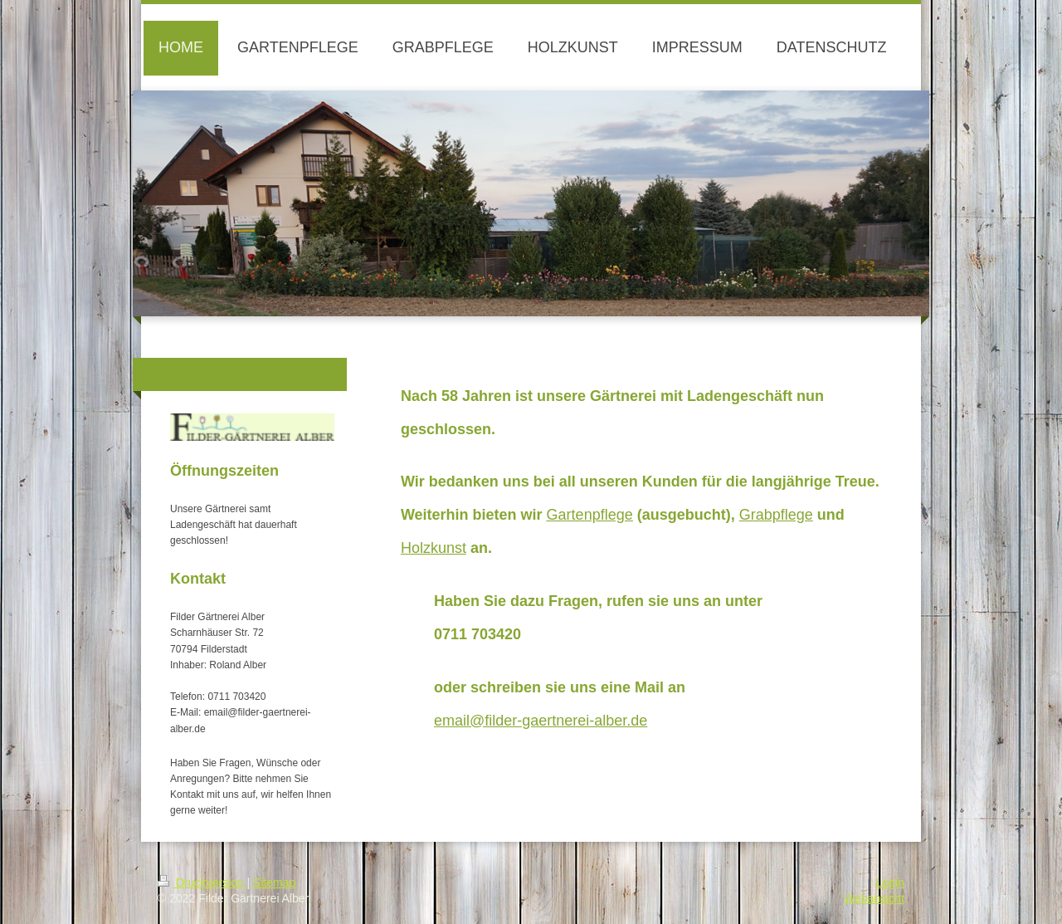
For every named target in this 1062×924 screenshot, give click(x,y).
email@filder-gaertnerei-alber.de (540, 720)
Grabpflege (776, 514)
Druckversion (202, 882)
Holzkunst (433, 548)
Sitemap (274, 882)
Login (890, 882)
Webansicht (874, 898)
